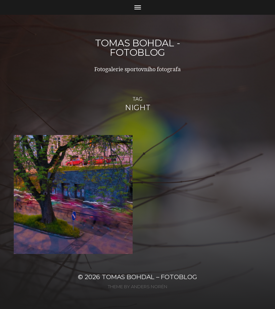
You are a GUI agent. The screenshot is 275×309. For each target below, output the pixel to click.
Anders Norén (149, 286)
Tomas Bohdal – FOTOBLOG (149, 277)
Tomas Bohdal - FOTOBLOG (137, 47)
